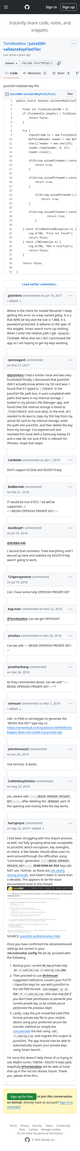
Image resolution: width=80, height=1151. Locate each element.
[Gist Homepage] (27, 7)
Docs (22, 1129)
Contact (33, 1129)
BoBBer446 (16, 487)
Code (11, 73)
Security (37, 1125)
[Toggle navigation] (6, 7)
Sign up (68, 7)
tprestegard (16, 360)
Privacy (24, 1125)
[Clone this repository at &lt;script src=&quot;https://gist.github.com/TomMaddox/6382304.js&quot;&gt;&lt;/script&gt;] (37, 63)
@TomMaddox (17, 619)
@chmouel (50, 975)
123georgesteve (19, 577)
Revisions (35, 73)
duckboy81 (16, 528)
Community (63, 1125)
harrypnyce (16, 823)
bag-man (14, 609)
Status (49, 1125)
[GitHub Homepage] (27, 1139)
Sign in (51, 7)
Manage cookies (51, 1129)
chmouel (14, 703)
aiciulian (14, 636)
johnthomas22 (18, 749)
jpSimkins (15, 295)
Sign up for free (22, 1097)
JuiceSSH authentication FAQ (40, 936)
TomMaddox (14, 43)
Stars (61, 73)
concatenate (21, 1031)
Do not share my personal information (40, 1133)
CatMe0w (15, 460)
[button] (59, 63)
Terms (13, 1125)
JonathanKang (18, 667)
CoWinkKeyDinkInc (21, 781)
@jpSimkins (15, 375)
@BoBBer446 (16, 543)
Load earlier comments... (40, 284)
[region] (40, 186)
